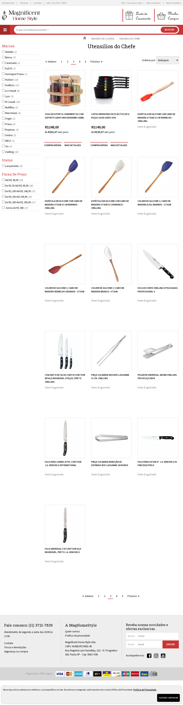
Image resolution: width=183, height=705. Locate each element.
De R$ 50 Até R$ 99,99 (19, 185)
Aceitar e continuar (168, 697)
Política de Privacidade (144, 689)
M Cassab (12, 102)
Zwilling (11, 152)
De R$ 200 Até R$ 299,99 (20, 202)
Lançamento (13, 166)
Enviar (170, 644)
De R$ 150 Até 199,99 (18, 196)
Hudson (11, 79)
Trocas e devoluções (15, 647)
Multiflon (11, 107)
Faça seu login (134, 2)
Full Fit (10, 68)
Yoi (8, 146)
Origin (10, 118)
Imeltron (12, 85)
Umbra (10, 135)
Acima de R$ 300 (16, 208)
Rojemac (11, 129)
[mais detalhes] (73, 145)
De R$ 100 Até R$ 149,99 (20, 191)
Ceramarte (12, 63)
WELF (9, 141)
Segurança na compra (16, 651)
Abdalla (11, 52)
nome (131, 636)
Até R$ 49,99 (14, 180)
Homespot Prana (16, 74)
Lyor (9, 96)
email (131, 644)
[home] (21, 15)
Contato (8, 643)
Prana (10, 124)
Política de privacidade (77, 635)
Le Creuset (12, 90)
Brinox (10, 57)
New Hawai (13, 113)
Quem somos (72, 631)
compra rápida (53, 145)
